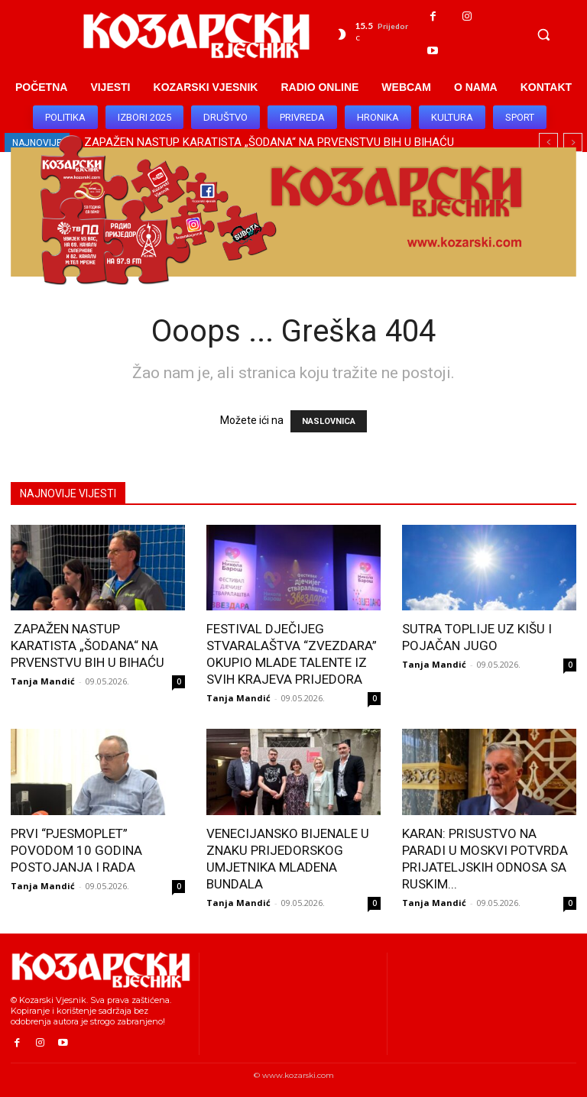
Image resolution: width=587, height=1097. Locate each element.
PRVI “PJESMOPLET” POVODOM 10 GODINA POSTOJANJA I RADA (76, 850)
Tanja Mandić (43, 681)
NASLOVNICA (328, 421)
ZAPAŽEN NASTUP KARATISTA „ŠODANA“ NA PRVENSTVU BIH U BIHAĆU (87, 645)
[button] (543, 34)
